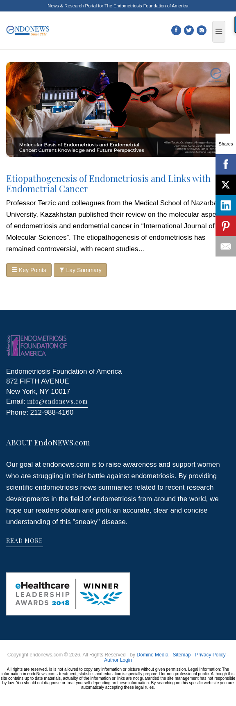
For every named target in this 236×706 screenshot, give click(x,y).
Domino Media (152, 655)
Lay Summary (80, 270)
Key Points (28, 270)
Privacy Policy (210, 655)
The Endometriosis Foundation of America (146, 5)
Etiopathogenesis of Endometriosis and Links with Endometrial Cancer (108, 183)
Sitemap (181, 655)
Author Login (118, 660)
